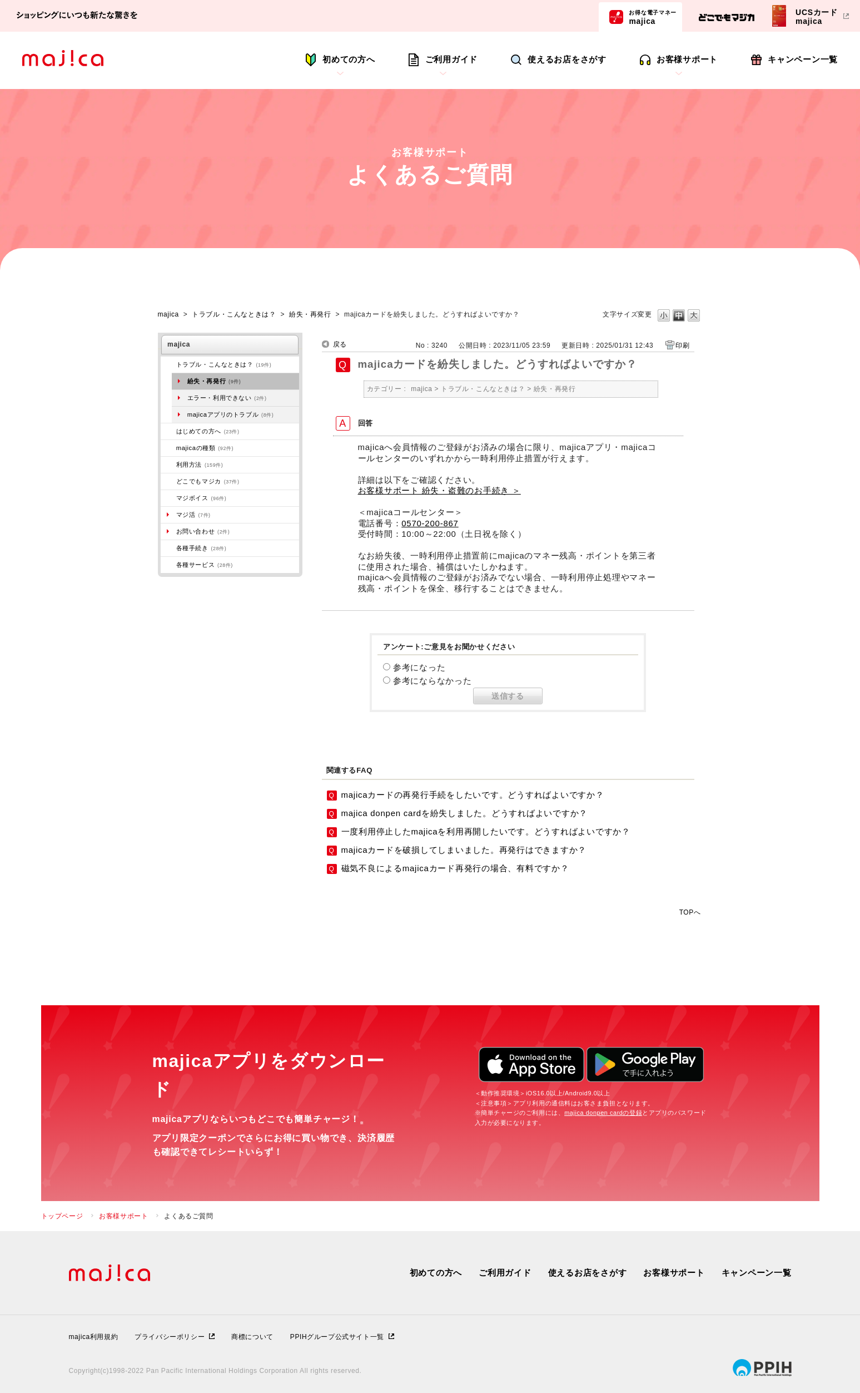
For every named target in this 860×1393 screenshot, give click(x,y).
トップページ (62, 1216)
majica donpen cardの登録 (603, 1112)
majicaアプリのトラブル (230, 414)
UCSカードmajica (817, 16)
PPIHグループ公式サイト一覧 (337, 1337)
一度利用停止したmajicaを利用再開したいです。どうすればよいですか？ (485, 831)
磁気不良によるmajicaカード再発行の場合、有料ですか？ (455, 868)
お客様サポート (687, 59)
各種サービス (204, 564)
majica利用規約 (93, 1337)
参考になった (419, 667)
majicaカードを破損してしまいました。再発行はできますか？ (464, 849)
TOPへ (690, 912)
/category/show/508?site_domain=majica (168, 448)
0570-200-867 (429, 523)
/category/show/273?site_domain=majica (168, 364)
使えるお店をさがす (567, 59)
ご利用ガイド (451, 59)
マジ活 (193, 514)
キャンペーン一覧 (803, 59)
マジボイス (201, 498)
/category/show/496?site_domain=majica (168, 481)
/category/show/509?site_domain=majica (168, 465)
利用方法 (199, 464)
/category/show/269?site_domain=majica (168, 431)
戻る (340, 344)
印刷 (682, 345)
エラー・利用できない (227, 397)
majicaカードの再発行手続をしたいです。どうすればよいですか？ (472, 794)
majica (653, 16)
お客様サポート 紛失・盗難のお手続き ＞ (439, 490)
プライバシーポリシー (170, 1337)
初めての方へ (348, 59)
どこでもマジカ (208, 481)
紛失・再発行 (310, 314)
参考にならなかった (432, 680)
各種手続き (201, 548)
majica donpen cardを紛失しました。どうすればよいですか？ (464, 813)
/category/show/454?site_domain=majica (168, 498)
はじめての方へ (208, 431)
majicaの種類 (204, 447)
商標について (252, 1337)
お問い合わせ (203, 531)
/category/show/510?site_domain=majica (168, 565)
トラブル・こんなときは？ (234, 314)
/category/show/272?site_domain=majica (168, 548)
